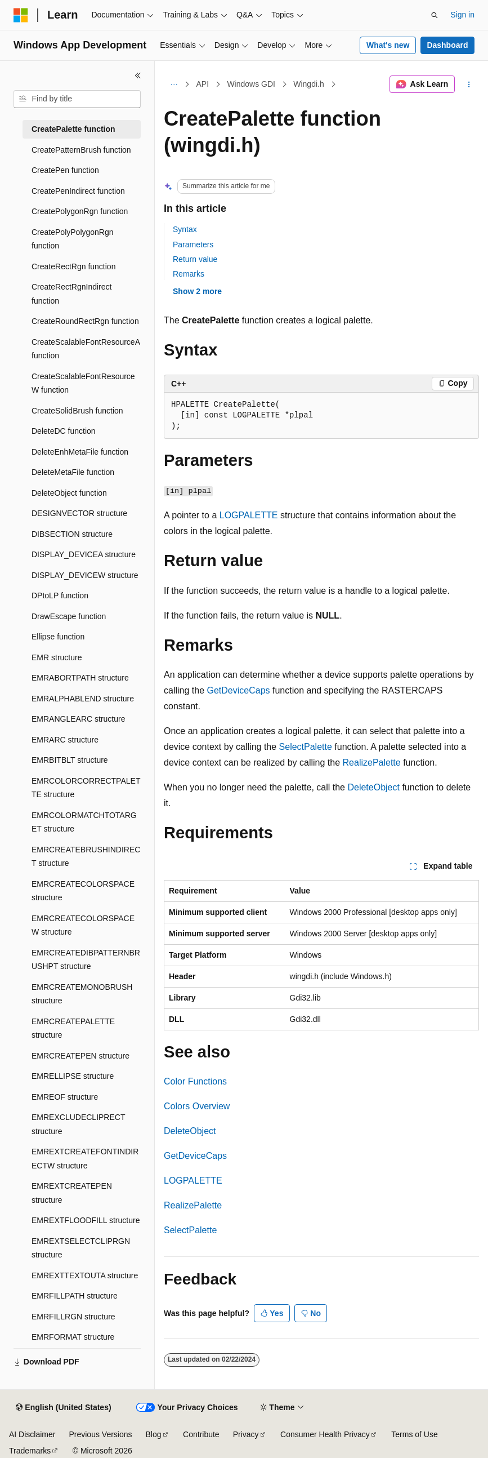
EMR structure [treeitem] (57, 657)
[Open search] (434, 15)
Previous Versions (100, 1434)
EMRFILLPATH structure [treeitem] (75, 1295)
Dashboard (447, 45)
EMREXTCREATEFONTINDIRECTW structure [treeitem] (85, 1158)
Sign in (462, 14)
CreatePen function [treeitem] (65, 170)
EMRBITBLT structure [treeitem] (70, 759)
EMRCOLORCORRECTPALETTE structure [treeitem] (86, 787)
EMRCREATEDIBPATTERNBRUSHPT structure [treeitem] (86, 959)
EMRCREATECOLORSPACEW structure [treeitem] (83, 925)
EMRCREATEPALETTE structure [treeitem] (73, 1028)
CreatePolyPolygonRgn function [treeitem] (73, 239)
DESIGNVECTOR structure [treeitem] (79, 513)
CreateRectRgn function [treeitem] (73, 266)
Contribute (201, 1434)
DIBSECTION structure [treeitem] (72, 534)
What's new (387, 45)
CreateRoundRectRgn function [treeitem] (85, 321)
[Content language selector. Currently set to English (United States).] (63, 1408)
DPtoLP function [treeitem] (60, 595)
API (202, 83)
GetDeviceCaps (238, 690)
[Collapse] (138, 75)
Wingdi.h (308, 83)
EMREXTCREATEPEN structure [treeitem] (72, 1192)
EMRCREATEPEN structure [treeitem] (80, 1055)
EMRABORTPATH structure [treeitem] (80, 677)
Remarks (188, 273)
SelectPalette (305, 747)
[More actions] (469, 84)
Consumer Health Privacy (325, 1434)
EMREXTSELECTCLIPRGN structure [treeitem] (81, 1248)
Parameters (193, 244)
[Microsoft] (21, 15)
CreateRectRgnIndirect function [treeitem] (71, 293)
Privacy (246, 1434)
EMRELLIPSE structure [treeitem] (73, 1076)
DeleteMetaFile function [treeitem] (73, 472)
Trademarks (30, 1450)
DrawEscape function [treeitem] (69, 616)
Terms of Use (414, 1434)
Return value (195, 259)
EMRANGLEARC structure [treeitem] (78, 718)
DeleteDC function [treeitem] (64, 430)
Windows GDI (251, 83)
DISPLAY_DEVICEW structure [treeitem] (85, 575)
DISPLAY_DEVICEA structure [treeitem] (84, 554)
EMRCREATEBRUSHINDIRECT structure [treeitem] (86, 856)
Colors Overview (197, 1106)
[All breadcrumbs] (173, 84)
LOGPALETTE (249, 515)
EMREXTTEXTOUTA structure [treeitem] (85, 1275)
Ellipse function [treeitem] (58, 636)
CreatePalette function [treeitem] (73, 129)
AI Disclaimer (32, 1434)
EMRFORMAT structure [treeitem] (73, 1336)
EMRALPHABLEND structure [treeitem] (83, 698)
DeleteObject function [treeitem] (69, 492)
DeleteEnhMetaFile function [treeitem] (80, 451)
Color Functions (195, 1081)
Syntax (185, 229)
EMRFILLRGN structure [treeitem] (73, 1316)
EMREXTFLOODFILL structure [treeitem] (86, 1220)
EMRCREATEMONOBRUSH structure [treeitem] (82, 994)
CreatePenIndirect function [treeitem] (78, 190)
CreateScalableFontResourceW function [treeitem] (83, 383)
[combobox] (77, 99)
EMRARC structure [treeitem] (65, 739)
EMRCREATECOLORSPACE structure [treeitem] (83, 891)
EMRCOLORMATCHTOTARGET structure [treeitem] (84, 822)
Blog (154, 1434)
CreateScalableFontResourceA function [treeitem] (86, 349)
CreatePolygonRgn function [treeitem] (80, 211)
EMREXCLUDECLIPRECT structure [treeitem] (78, 1124)
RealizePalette (372, 762)
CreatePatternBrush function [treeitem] (81, 149)
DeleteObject (373, 787)
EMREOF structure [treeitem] (65, 1096)
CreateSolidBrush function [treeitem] (77, 410)
